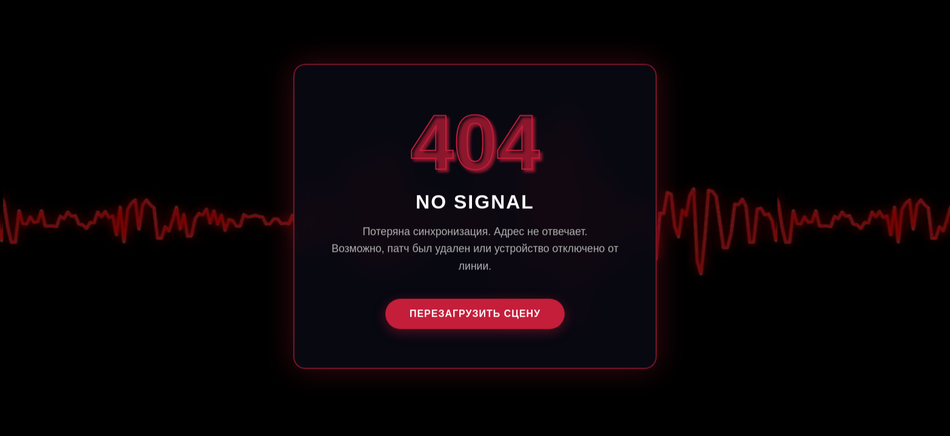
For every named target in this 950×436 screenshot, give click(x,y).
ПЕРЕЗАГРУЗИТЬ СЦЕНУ (475, 314)
